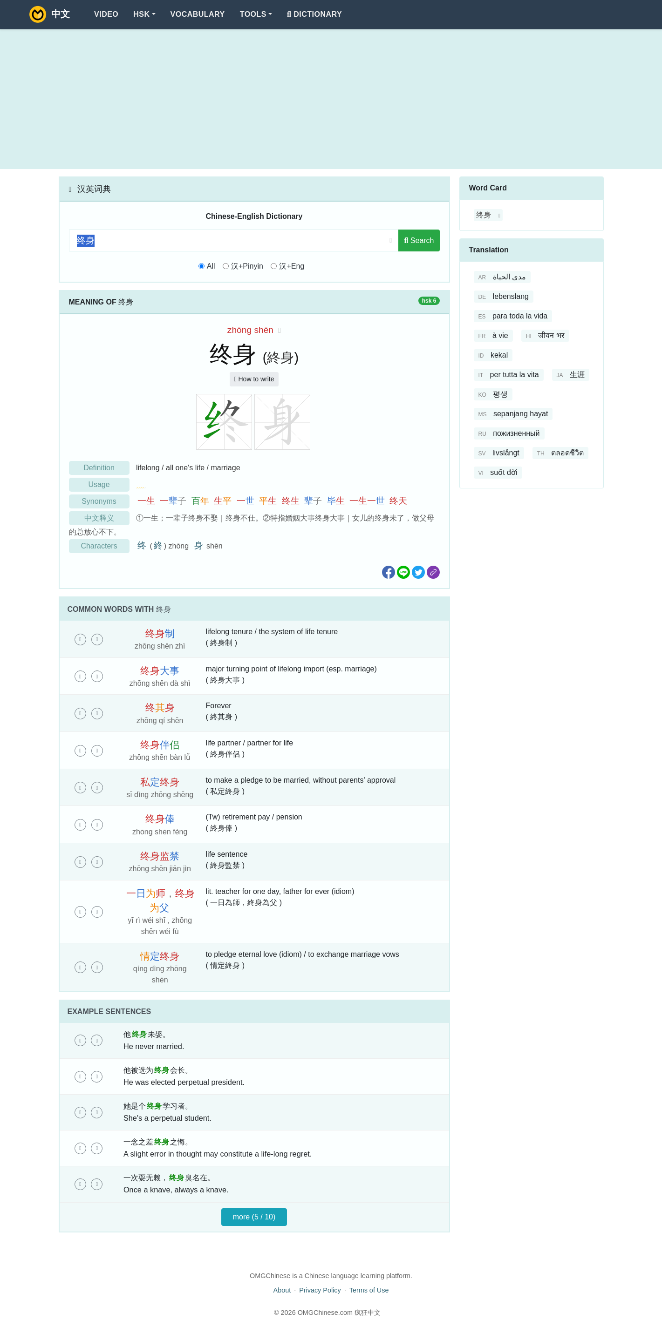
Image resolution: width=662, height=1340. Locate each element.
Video (106, 14)
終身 (280, 357)
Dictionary (314, 14)
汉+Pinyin (247, 266)
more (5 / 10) (254, 1217)
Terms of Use (369, 1290)
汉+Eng (291, 266)
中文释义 (99, 518)
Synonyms (99, 501)
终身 (483, 215)
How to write (254, 379)
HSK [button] (141, 14)
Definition (99, 468)
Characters (99, 546)
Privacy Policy (320, 1290)
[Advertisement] (331, 99)
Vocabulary (198, 14)
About (282, 1290)
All (211, 266)
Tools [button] (253, 14)
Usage (98, 484)
